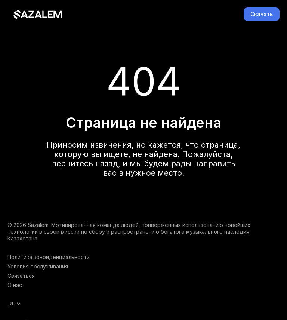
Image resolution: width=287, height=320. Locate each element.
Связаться (21, 276)
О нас (14, 285)
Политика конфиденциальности (48, 257)
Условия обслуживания (37, 266)
